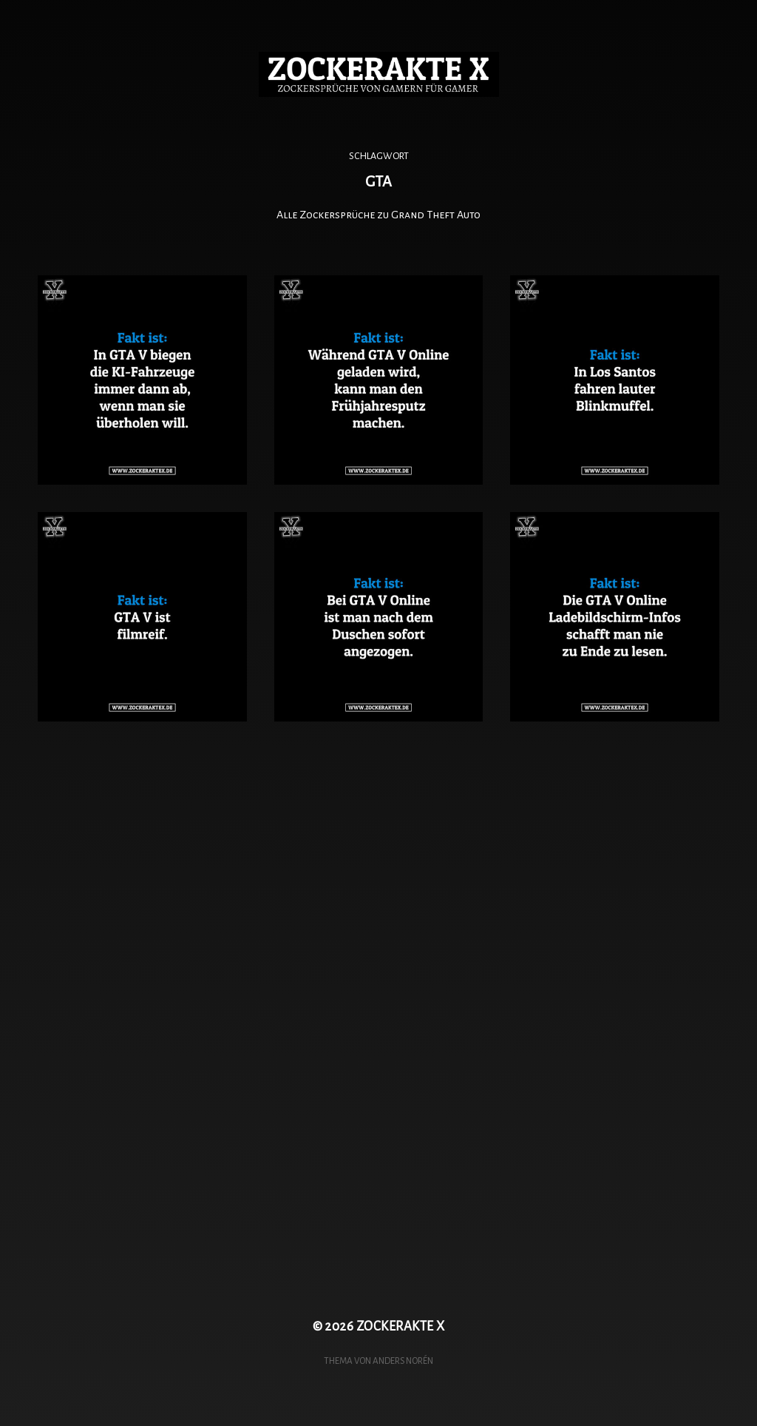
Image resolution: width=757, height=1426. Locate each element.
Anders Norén (403, 1361)
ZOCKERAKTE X (400, 1326)
